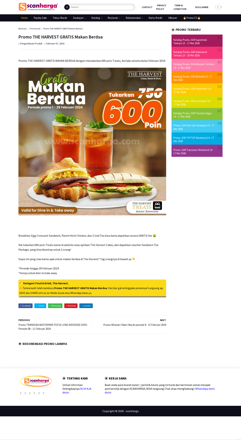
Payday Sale (40, 18)
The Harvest (34, 28)
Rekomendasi (133, 18)
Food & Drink (43, 283)
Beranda (22, 28)
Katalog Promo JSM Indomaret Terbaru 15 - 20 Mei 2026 (190, 53)
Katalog (95, 18)
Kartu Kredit (155, 18)
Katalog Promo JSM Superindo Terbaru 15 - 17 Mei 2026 (190, 41)
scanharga (132, 411)
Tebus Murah (60, 18)
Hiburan (172, 18)
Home (24, 18)
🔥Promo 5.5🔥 (192, 18)
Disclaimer (201, 7)
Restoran (113, 18)
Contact (147, 7)
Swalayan (78, 18)
